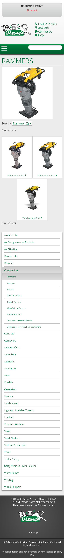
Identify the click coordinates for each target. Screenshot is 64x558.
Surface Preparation (15, 445)
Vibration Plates (14, 314)
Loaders (8, 417)
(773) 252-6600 (28, 502)
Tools (7, 452)
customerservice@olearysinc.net (37, 505)
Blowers (8, 263)
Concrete (9, 333)
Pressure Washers (14, 424)
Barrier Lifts (10, 256)
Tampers (11, 283)
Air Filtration (11, 249)
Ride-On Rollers (14, 295)
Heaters (8, 396)
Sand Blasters (11, 438)
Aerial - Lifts (10, 235)
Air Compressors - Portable (19, 242)
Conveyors (10, 340)
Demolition (10, 354)
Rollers (10, 289)
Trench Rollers (13, 302)
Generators (10, 389)
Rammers (11, 276)
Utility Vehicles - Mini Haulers (20, 466)
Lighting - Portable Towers (19, 410)
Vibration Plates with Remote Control (24, 327)
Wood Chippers (12, 486)
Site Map (33, 532)
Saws (7, 431)
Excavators (10, 368)
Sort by (6, 123)
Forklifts (8, 382)
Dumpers (9, 361)
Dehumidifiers (12, 347)
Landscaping (11, 403)
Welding (8, 480)
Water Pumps (11, 473)
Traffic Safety (11, 459)
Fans (7, 375)
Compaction (11, 270)
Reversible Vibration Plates (19, 320)
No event (32, 10)
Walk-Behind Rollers (16, 308)
